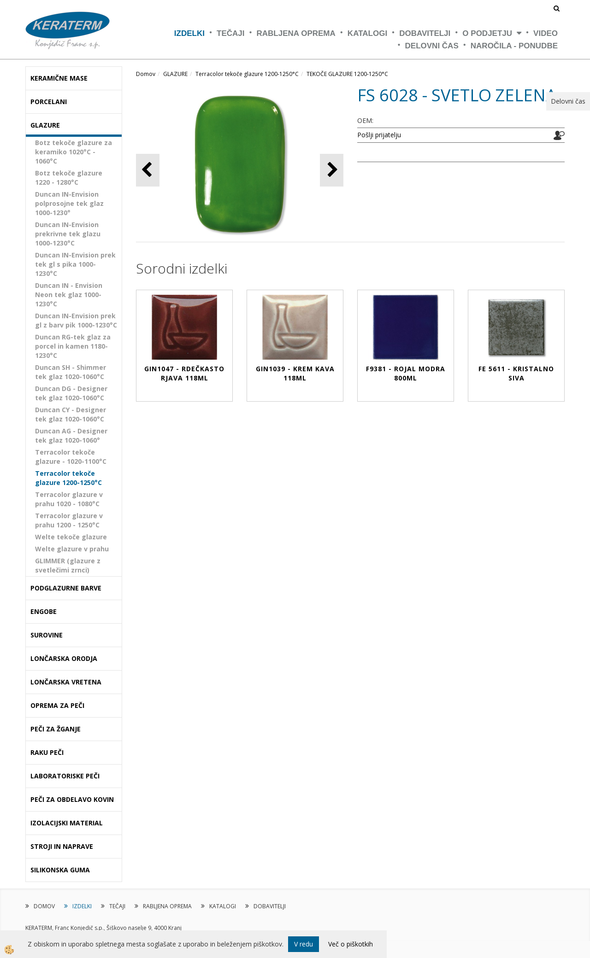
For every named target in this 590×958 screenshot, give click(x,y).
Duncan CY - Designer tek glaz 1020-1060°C (70, 414)
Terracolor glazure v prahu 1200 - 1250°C (69, 520)
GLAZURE (175, 74)
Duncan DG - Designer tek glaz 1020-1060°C (71, 393)
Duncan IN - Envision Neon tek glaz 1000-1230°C (68, 294)
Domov (145, 74)
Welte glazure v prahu (72, 548)
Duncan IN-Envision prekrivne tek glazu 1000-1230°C (67, 233)
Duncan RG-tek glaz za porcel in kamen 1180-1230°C (73, 346)
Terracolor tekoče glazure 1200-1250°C (68, 478)
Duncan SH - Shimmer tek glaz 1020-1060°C (70, 372)
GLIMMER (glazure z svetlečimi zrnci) (67, 565)
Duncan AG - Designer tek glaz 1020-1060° (71, 435)
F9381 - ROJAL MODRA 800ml (405, 373)
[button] (331, 170)
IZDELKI (189, 33)
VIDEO (545, 33)
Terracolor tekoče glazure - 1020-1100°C (70, 457)
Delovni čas (432, 45)
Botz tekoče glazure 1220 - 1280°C (68, 178)
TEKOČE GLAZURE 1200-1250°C (347, 74)
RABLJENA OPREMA (296, 33)
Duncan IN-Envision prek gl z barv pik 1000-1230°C (76, 320)
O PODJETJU (487, 33)
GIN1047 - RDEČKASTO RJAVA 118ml (184, 373)
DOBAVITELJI (424, 33)
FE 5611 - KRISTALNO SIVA (516, 373)
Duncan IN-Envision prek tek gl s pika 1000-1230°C (75, 264)
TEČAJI (230, 33)
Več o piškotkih (350, 944)
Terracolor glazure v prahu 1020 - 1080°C (69, 499)
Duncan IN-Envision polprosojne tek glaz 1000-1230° (69, 203)
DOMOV (44, 906)
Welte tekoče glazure (71, 536)
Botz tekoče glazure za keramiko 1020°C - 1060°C (73, 151)
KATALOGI (367, 33)
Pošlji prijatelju (379, 134)
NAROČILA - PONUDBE (514, 45)
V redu (303, 944)
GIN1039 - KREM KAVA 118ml (295, 373)
